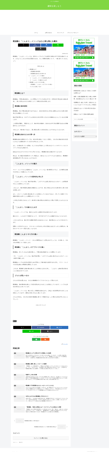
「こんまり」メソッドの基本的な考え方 (41, 74)
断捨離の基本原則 (35, 67)
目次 (38, 62)
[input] (85, 119)
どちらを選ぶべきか (36, 83)
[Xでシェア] (22, 45)
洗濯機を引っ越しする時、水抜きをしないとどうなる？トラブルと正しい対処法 (85, 103)
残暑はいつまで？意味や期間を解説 (84, 114)
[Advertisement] (54, 20)
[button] (59, 45)
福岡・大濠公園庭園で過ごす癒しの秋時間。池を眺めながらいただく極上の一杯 (85, 97)
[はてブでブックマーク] (40, 45)
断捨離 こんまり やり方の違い (37, 79)
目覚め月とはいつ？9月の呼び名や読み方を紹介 (85, 109)
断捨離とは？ (33, 65)
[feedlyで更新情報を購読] (39, 336)
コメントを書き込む (41, 436)
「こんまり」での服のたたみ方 (39, 76)
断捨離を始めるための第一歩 (38, 70)
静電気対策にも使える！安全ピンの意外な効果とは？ (85, 92)
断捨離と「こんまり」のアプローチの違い (41, 81)
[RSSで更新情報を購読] (42, 336)
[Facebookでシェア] (31, 45)
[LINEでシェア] (50, 45)
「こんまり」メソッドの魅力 (37, 72)
